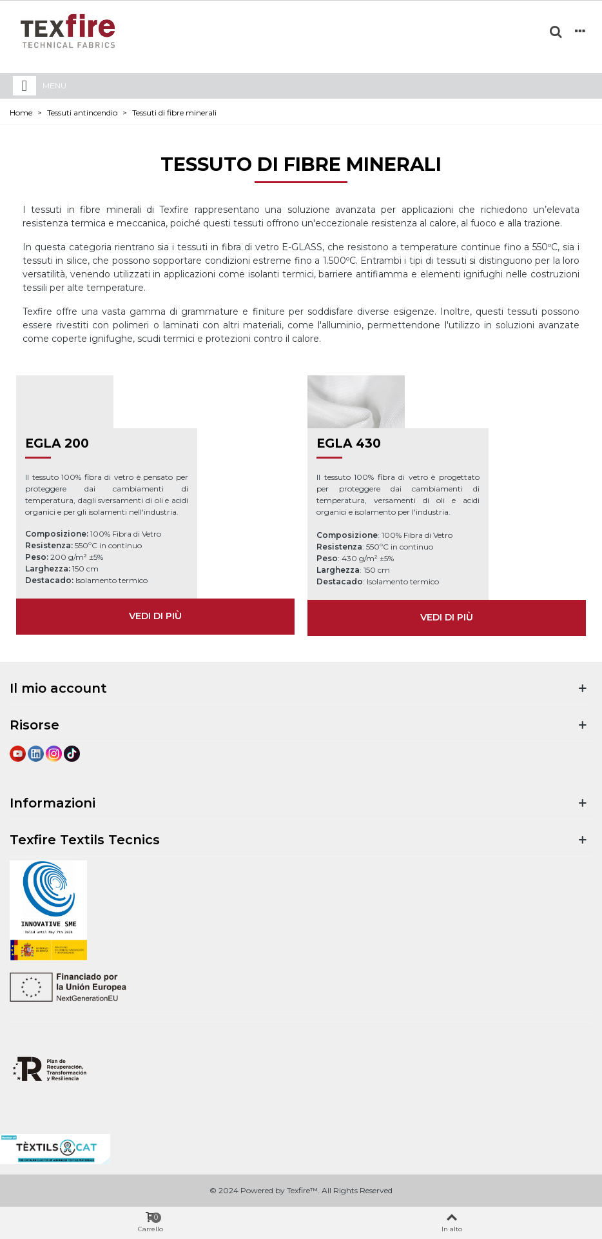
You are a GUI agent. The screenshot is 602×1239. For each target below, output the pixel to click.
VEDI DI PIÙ (155, 616)
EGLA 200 (57, 443)
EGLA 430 (348, 443)
